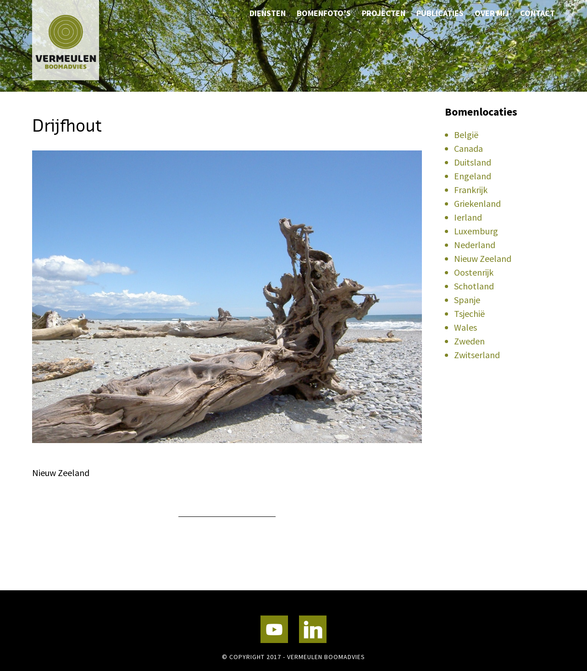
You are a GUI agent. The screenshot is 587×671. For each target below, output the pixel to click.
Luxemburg (476, 231)
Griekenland (477, 203)
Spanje (467, 299)
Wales (465, 327)
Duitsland (472, 162)
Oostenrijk (473, 272)
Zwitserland (477, 354)
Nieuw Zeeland (482, 258)
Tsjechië (469, 313)
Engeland (472, 176)
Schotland (474, 286)
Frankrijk (470, 189)
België (466, 134)
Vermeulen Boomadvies (78, 40)
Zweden (469, 341)
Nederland (474, 244)
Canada (468, 148)
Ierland (468, 217)
